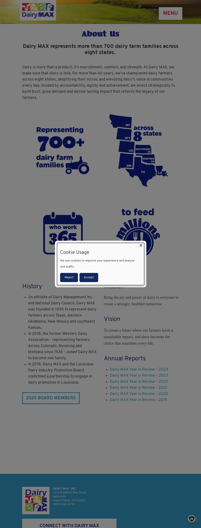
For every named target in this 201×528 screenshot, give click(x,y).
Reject (69, 277)
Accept (89, 277)
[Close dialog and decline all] (141, 245)
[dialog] (100, 264)
